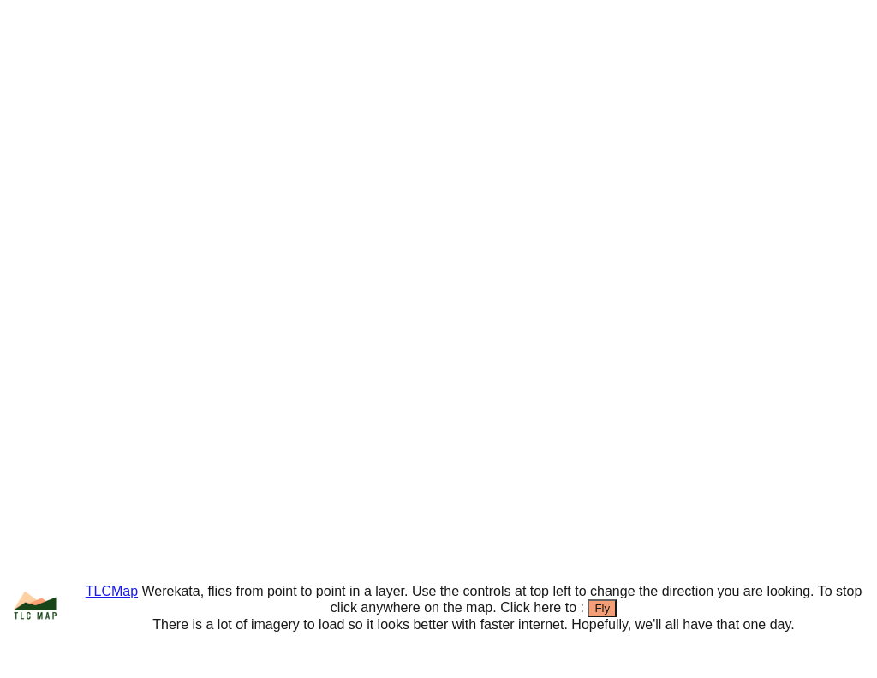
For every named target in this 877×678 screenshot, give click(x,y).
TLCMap (112, 591)
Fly (602, 608)
